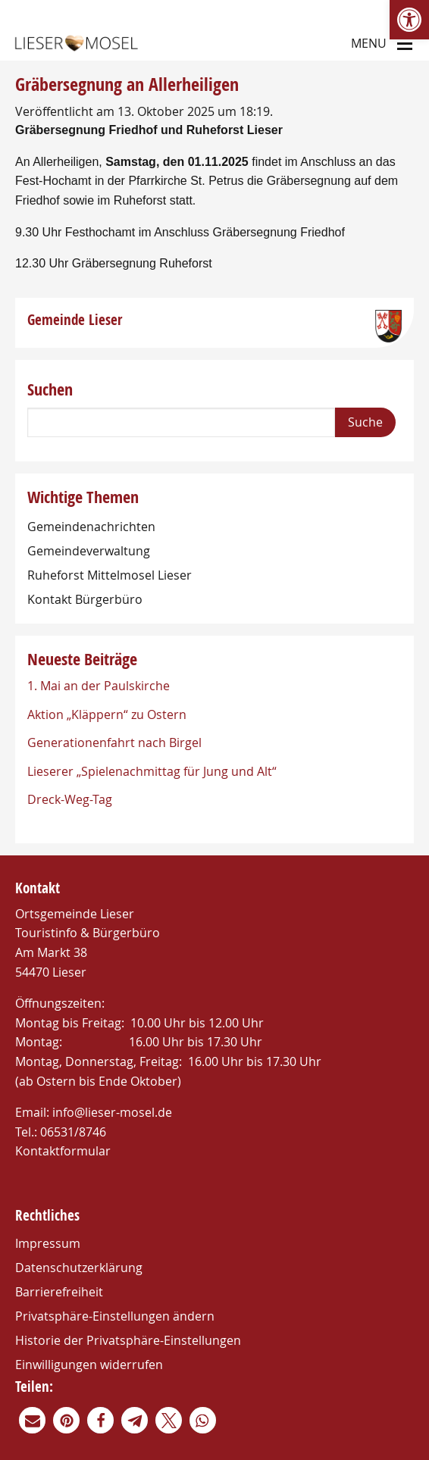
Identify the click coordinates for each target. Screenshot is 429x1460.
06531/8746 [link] (73, 1132)
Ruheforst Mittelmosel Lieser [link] (109, 575)
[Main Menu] (404, 42)
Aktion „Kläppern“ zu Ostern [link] (106, 714)
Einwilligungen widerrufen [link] (89, 1364)
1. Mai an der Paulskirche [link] (98, 685)
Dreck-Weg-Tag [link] (69, 799)
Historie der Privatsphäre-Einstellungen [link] (128, 1340)
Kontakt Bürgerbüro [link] (84, 599)
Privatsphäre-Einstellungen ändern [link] (114, 1316)
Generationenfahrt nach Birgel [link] (114, 742)
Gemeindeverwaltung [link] (88, 550)
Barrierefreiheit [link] (59, 1291)
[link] (409, 19)
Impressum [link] (47, 1243)
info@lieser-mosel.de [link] (112, 1112)
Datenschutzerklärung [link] (78, 1267)
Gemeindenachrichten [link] (91, 526)
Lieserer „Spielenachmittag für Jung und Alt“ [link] (152, 771)
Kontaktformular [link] (63, 1151)
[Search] (181, 422)
